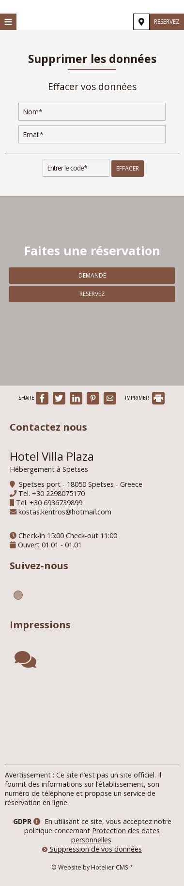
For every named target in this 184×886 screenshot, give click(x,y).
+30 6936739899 (56, 502)
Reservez (167, 21)
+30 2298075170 (58, 493)
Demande (92, 275)
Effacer (127, 168)
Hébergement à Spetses (49, 469)
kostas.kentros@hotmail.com (64, 511)
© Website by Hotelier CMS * (92, 867)
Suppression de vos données (92, 849)
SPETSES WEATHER (92, 718)
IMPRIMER (145, 397)
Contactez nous (48, 427)
